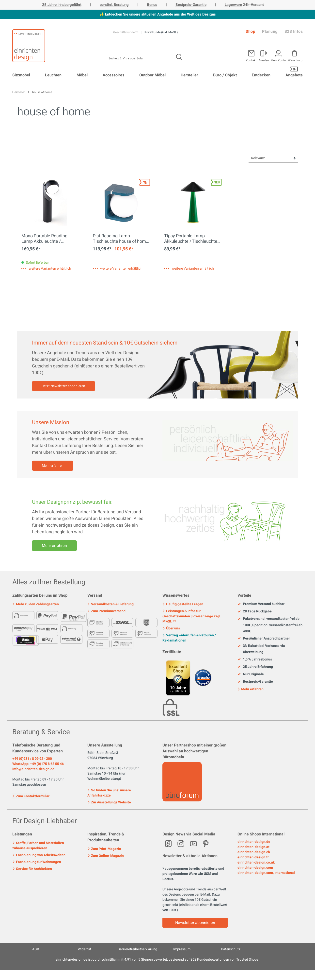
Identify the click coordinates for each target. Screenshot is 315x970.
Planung (270, 32)
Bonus (152, 4)
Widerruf (84, 949)
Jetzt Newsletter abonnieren (63, 386)
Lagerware (233, 4)
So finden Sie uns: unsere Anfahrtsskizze (109, 793)
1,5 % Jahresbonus (254, 659)
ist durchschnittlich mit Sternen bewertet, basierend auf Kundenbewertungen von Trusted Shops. (157, 959)
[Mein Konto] (263, 55)
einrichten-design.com (255, 867)
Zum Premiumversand (106, 611)
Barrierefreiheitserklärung (137, 949)
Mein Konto (278, 60)
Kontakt (251, 60)
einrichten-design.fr (253, 857)
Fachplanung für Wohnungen (36, 862)
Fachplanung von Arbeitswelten (38, 855)
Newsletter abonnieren (195, 923)
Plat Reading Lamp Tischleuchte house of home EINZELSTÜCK (120, 238)
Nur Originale (250, 674)
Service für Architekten (32, 868)
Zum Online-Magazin (105, 855)
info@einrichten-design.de (33, 769)
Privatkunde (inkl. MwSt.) (161, 32)
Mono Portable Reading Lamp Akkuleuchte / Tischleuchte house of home (49, 238)
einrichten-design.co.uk (256, 862)
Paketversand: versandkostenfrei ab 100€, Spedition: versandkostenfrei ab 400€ (269, 625)
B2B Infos (293, 32)
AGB (35, 949)
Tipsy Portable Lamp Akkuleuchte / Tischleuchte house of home (190, 238)
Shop (250, 32)
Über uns (171, 628)
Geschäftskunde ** (126, 32)
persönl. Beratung (114, 4)
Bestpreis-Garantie (190, 4)
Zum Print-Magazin (104, 848)
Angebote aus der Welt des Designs (186, 14)
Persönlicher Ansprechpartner (263, 638)
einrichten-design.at (253, 846)
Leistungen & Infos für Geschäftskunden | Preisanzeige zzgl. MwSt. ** (191, 616)
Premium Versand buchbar (260, 604)
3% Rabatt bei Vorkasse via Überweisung (261, 649)
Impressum (181, 949)
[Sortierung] (273, 158)
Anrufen (263, 60)
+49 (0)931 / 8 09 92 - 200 (32, 758)
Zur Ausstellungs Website (109, 802)
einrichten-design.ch (253, 852)
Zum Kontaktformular (30, 796)
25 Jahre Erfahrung (255, 667)
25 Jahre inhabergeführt (61, 4)
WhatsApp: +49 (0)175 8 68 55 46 (38, 763)
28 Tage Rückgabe (254, 611)
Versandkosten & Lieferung (110, 604)
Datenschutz (230, 949)
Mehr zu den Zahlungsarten (35, 604)
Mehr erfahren (52, 465)
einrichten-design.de (253, 841)
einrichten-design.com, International (266, 872)
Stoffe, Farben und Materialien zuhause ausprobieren (38, 845)
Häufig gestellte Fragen (182, 604)
